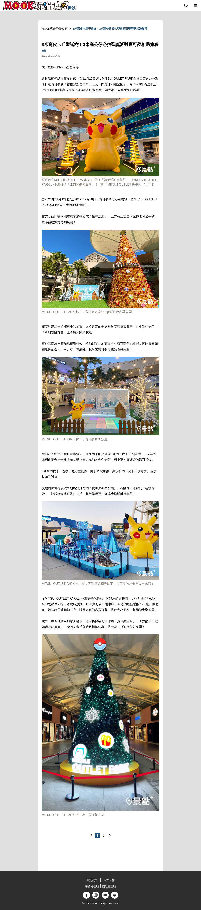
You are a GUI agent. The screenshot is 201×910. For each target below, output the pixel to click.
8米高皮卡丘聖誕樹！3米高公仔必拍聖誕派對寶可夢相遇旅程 (110, 28)
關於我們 (92, 880)
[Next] (110, 835)
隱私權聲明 (109, 886)
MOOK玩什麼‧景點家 (54, 28)
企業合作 (109, 880)
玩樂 (44, 50)
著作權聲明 (92, 886)
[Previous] (91, 835)
